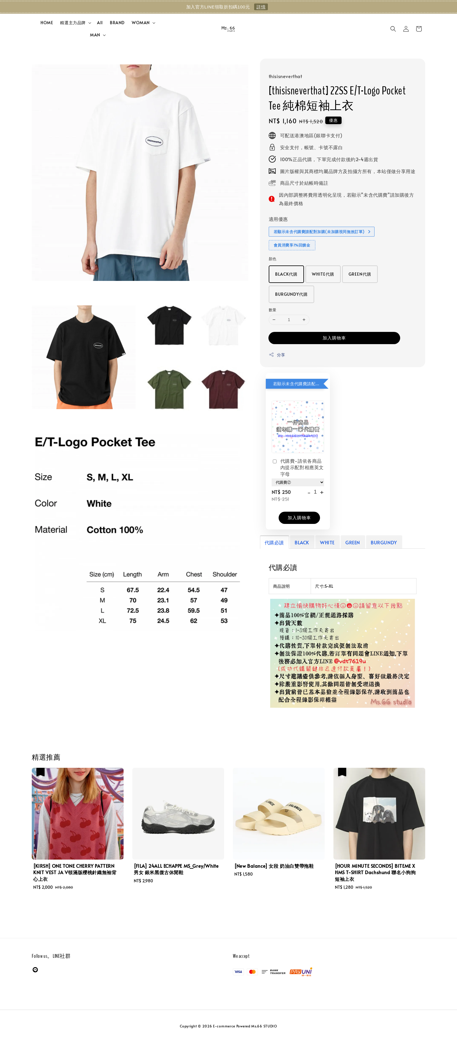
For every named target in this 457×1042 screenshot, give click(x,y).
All (100, 22)
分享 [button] (277, 355)
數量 (273, 309)
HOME (47, 22)
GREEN (352, 542)
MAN (95, 35)
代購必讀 (274, 542)
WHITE (327, 542)
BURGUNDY (384, 542)
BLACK (302, 542)
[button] (393, 28)
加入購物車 (334, 338)
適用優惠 (278, 219)
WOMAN (141, 22)
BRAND (117, 22)
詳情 (261, 6)
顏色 (273, 258)
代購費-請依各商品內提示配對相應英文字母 (298, 467)
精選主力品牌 (73, 22)
